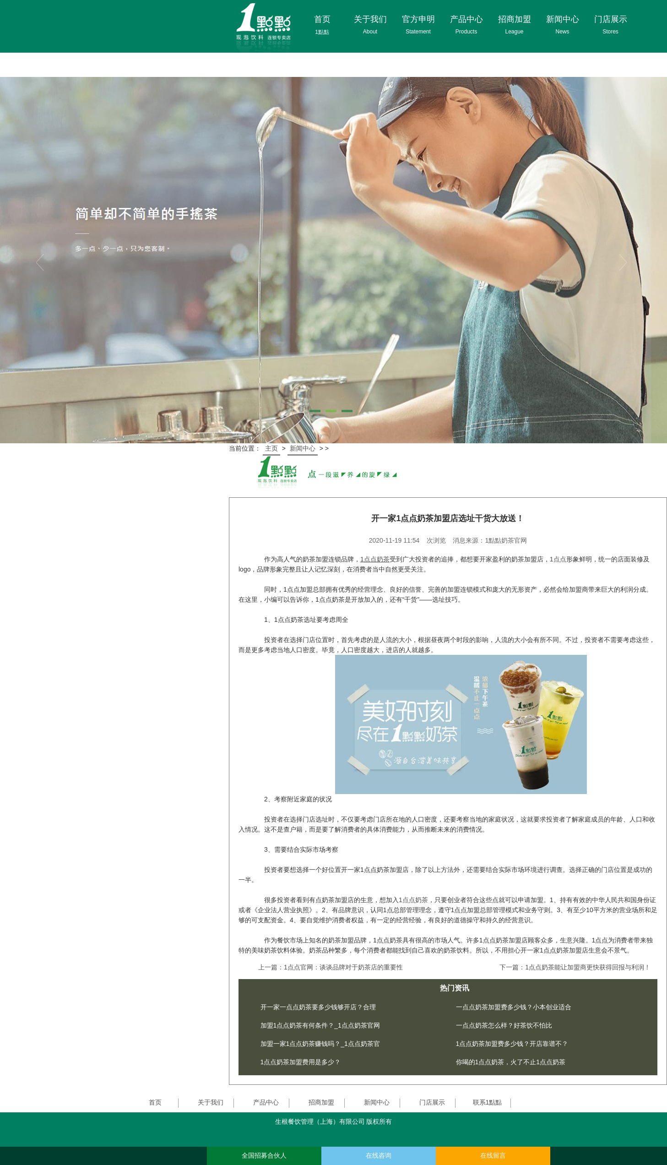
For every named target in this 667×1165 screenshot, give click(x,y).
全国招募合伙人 (264, 1155)
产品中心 (266, 1102)
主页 (271, 448)
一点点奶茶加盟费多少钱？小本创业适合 (513, 1007)
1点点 (558, 559)
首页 (155, 1102)
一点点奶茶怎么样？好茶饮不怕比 (504, 1025)
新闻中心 (302, 448)
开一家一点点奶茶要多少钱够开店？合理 (318, 1007)
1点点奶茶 (413, 900)
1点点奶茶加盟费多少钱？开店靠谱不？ (512, 1043)
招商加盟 (321, 1102)
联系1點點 (487, 1102)
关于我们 (210, 1102)
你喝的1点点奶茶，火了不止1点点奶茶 (511, 1062)
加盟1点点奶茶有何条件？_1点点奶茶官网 (320, 1025)
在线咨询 (378, 1155)
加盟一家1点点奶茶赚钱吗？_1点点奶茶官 (320, 1043)
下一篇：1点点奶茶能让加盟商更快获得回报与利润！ (575, 967)
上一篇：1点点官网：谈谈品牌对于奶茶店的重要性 (330, 967)
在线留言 (493, 1155)
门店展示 (432, 1102)
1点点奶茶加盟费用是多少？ (300, 1062)
